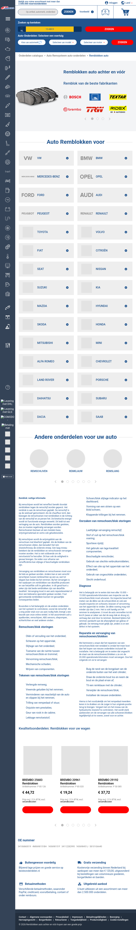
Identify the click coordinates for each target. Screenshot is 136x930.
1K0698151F (54, 846)
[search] (38, 12)
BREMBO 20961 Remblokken (70, 781)
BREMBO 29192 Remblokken (108, 781)
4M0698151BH (39, 846)
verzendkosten (29, 801)
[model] (63, 42)
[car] (94, 42)
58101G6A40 (96, 846)
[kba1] (50, 29)
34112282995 (68, 846)
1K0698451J (82, 846)
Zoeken (68, 11)
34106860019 (24, 846)
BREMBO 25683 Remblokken (32, 781)
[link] (7, 307)
